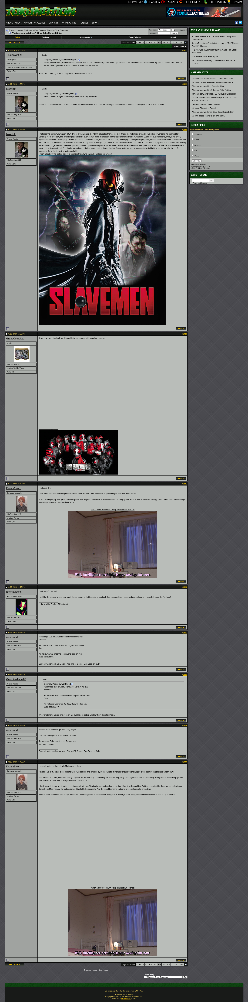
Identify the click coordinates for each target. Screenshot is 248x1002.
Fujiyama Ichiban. (73, 766)
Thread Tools (178, 46)
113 (172, 42)
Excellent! (198, 134)
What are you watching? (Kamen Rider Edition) (211, 90)
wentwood (12, 637)
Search (173, 37)
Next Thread (103, 970)
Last (181, 42)
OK (195, 150)
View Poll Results (199, 164)
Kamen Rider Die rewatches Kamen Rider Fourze (212, 82)
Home (10, 22)
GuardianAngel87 (16, 679)
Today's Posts (135, 37)
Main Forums (39, 30)
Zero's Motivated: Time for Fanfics (206, 104)
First (138, 42)
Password (152, 33)
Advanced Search (200, 183)
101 (150, 42)
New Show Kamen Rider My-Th (205, 56)
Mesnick (11, 89)
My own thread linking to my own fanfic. (208, 116)
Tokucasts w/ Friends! (125, 509)
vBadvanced (126, 998)
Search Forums (199, 175)
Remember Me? (179, 30)
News (19, 22)
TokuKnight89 (14, 55)
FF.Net (61, 604)
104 (163, 42)
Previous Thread (90, 970)
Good (196, 140)
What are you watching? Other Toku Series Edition (213, 112)
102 (155, 42)
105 (168, 42)
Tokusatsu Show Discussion (57, 30)
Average (197, 145)
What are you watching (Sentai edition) (208, 86)
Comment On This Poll (201, 166)
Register (45, 37)
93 (146, 42)
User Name (152, 30)
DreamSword (13, 488)
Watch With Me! (103, 509)
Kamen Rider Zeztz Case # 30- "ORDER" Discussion (214, 94)
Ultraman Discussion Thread (204, 108)
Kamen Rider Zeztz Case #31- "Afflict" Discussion (213, 79)
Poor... (197, 156)
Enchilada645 (14, 591)
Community (86, 37)
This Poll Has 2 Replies (201, 168)
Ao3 (66, 604)
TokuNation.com (15, 30)
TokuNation (28, 30)
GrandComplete (15, 338)
